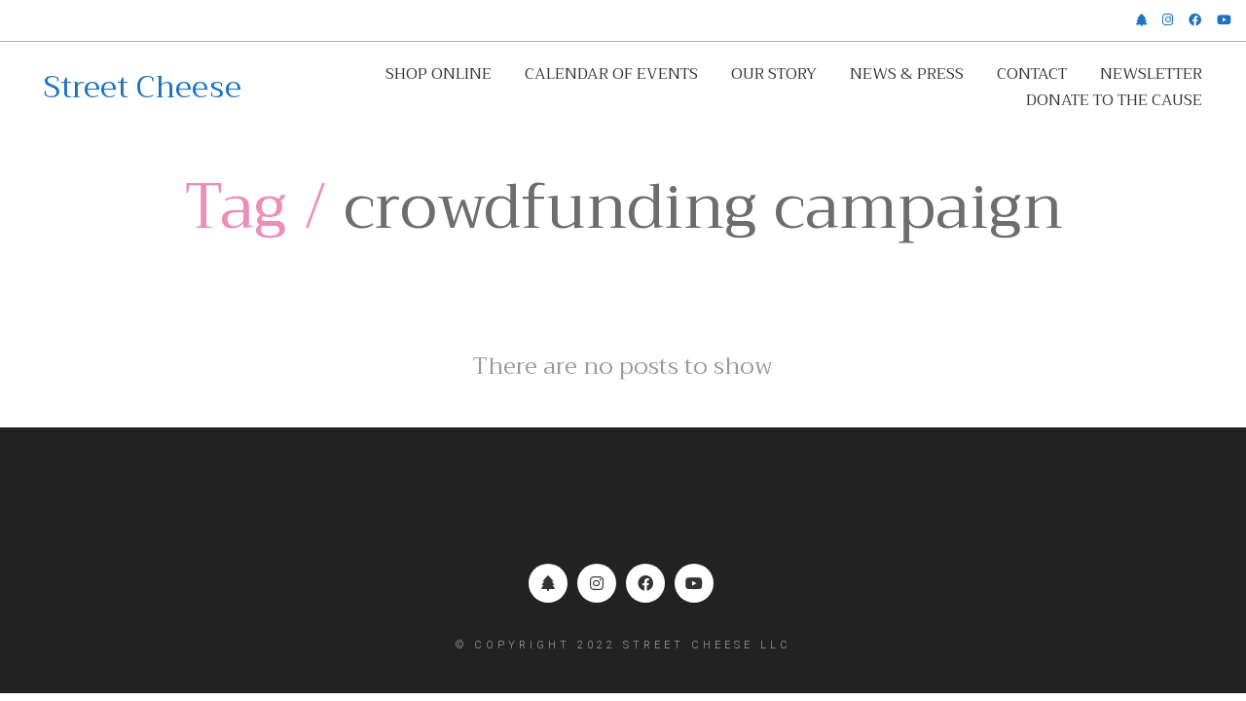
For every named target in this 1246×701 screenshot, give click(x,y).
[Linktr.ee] (548, 583)
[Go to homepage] (142, 87)
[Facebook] (645, 583)
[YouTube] (694, 583)
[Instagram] (596, 583)
